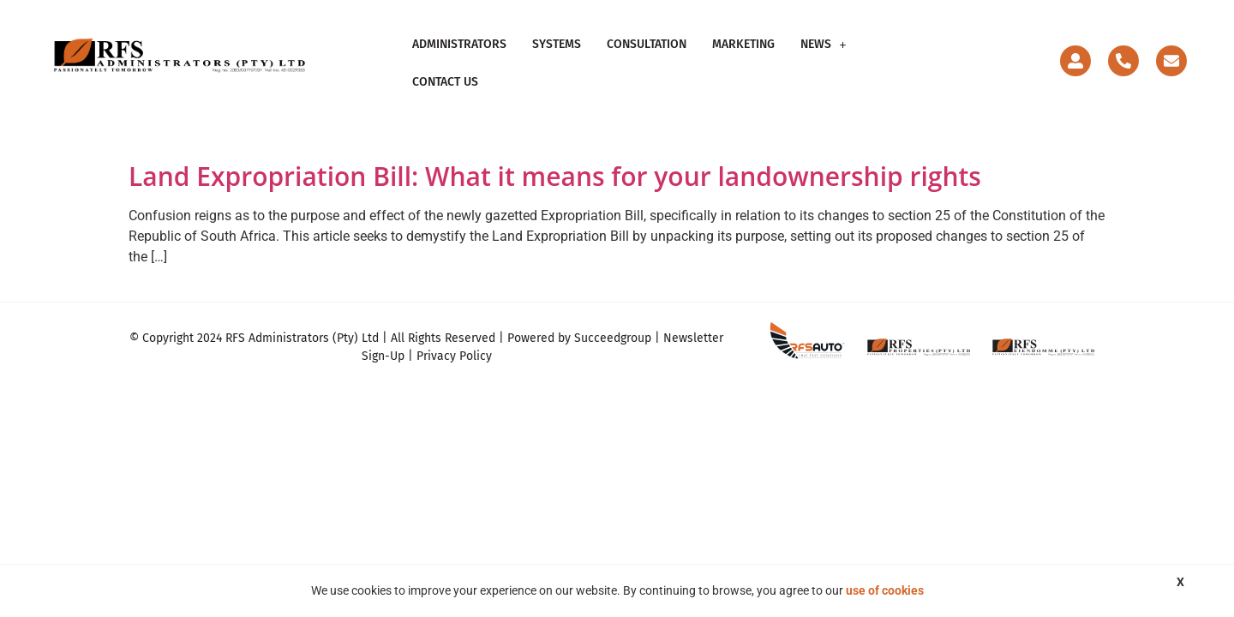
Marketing (743, 55)
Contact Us (904, 55)
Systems (556, 55)
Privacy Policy (454, 341)
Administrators (459, 55)
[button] (824, 56)
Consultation (646, 55)
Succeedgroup (612, 323)
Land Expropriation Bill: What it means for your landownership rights (555, 160)
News (823, 55)
